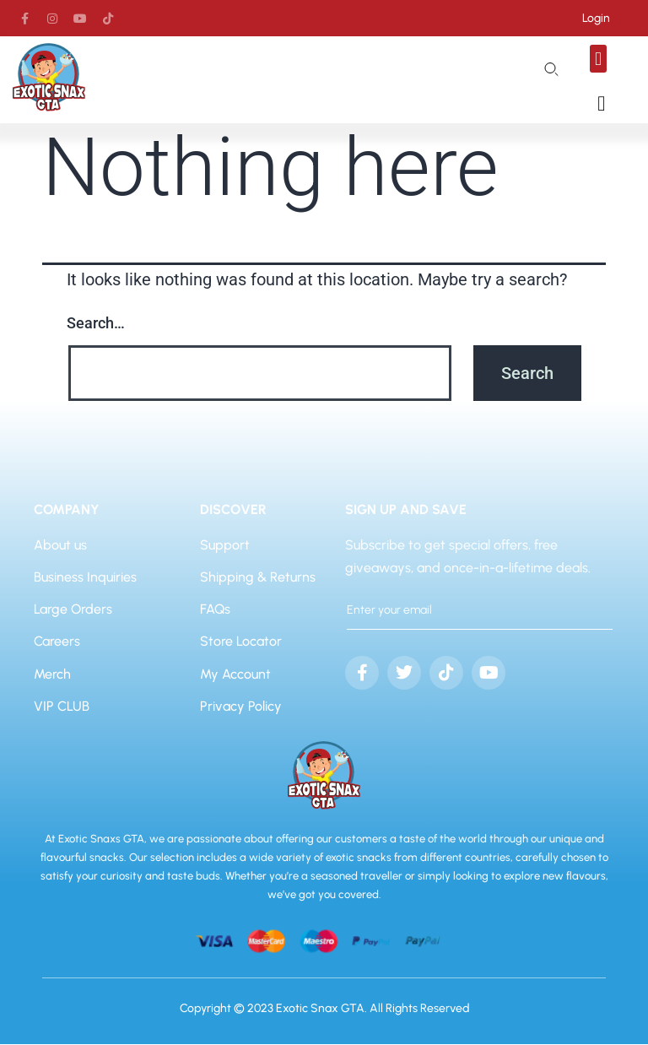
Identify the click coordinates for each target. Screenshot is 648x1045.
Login (596, 18)
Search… (96, 324)
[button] (598, 59)
